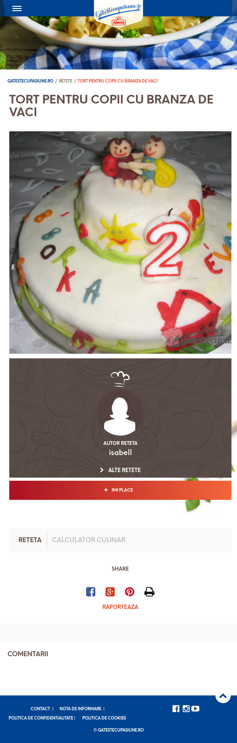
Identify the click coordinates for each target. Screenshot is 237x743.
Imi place (120, 490)
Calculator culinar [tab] (88, 540)
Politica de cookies (104, 718)
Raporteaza (120, 607)
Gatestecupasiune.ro (30, 81)
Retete (65, 81)
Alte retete (120, 470)
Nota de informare (80, 709)
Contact (40, 709)
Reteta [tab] (30, 540)
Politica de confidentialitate (41, 718)
